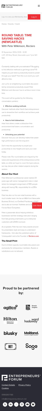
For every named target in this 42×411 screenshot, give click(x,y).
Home (4, 24)
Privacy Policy (24, 385)
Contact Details (8, 385)
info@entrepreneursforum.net (14, 399)
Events (11, 24)
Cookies (5, 388)
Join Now (37, 205)
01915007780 (7, 395)
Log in (34, 17)
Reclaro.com (34, 236)
